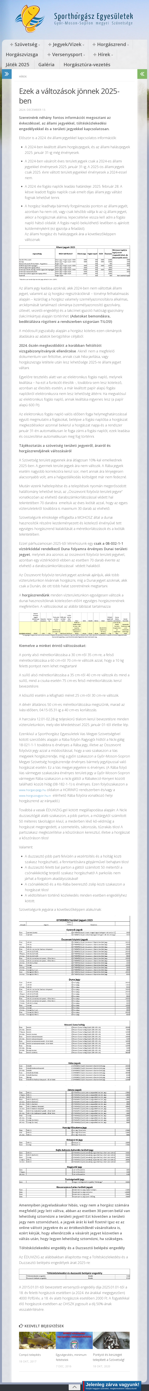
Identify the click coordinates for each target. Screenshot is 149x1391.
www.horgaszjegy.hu (34, 780)
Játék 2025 (68, 54)
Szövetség (20, 44)
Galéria (88, 54)
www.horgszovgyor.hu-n (38, 786)
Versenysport (19, 54)
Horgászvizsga (115, 44)
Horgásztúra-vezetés (117, 54)
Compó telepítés (31, 1345)
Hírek (46, 54)
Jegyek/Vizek (51, 44)
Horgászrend (84, 44)
